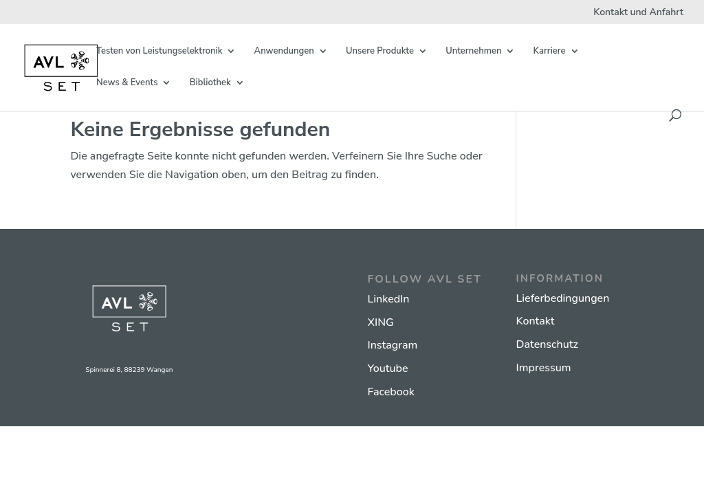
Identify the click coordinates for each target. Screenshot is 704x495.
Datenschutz (547, 344)
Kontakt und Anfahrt (638, 13)
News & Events (126, 83)
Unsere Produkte (380, 51)
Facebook (391, 391)
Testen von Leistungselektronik (159, 51)
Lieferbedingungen (563, 298)
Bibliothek (210, 83)
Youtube (388, 368)
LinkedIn (389, 299)
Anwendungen (284, 51)
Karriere (550, 51)
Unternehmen (473, 51)
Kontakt (535, 321)
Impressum (543, 367)
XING (381, 322)
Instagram (393, 345)
